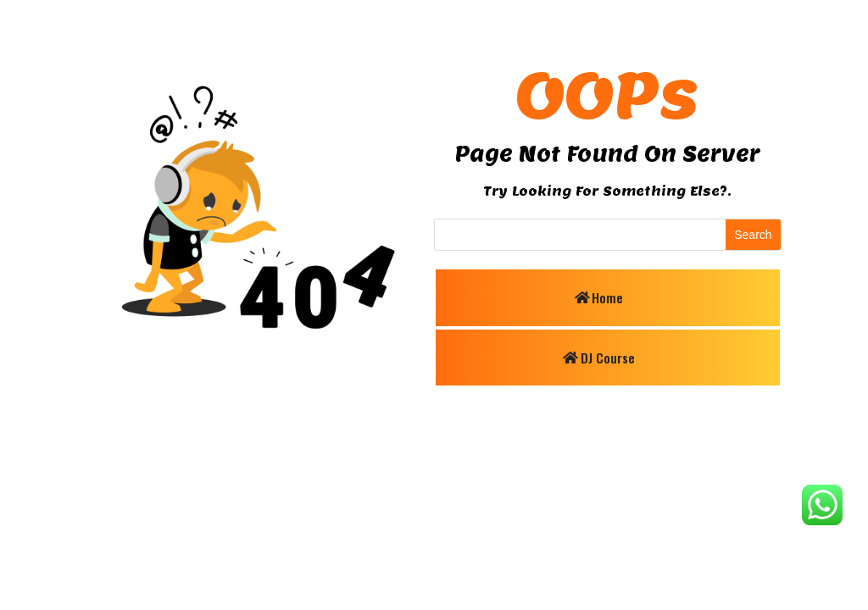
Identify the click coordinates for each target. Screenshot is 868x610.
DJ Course (608, 357)
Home (607, 296)
